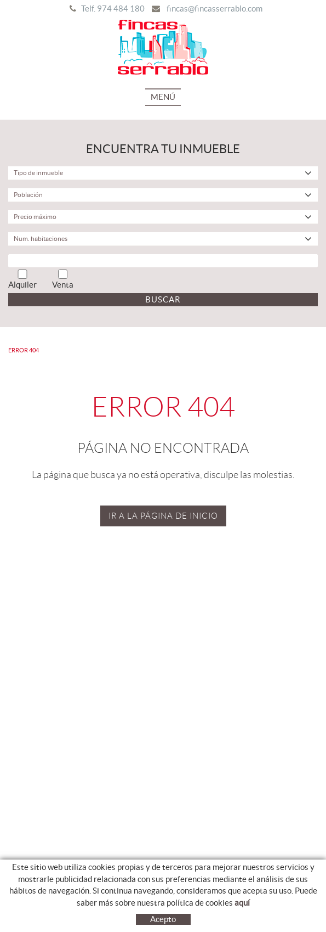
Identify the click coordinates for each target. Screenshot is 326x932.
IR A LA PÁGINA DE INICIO (163, 516)
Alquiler (22, 279)
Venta (62, 279)
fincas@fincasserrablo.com (214, 8)
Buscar (163, 299)
